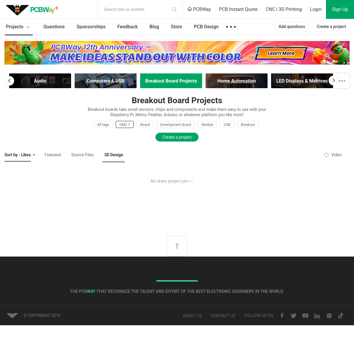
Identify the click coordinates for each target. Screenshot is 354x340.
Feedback (127, 26)
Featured (53, 154)
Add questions (291, 26)
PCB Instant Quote (238, 9)
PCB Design (206, 26)
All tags (103, 125)
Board (145, 125)
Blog (154, 26)
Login (316, 9)
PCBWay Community (34, 9)
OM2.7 (124, 125)
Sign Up (340, 9)
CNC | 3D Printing (284, 9)
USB (227, 125)
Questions (54, 26)
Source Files (82, 154)
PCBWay (199, 9)
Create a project (331, 26)
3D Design (113, 154)
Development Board (175, 125)
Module (207, 125)
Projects (19, 27)
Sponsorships (91, 26)
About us (192, 315)
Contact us (223, 315)
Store (176, 26)
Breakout (248, 125)
